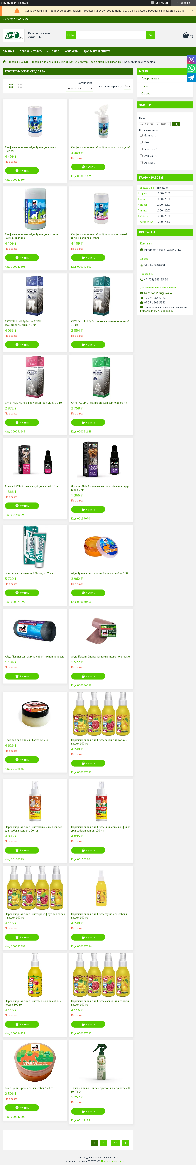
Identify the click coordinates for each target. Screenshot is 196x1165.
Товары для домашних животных (52, 62)
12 (115, 1143)
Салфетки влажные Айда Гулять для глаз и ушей (100, 147)
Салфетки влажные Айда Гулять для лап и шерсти (30, 149)
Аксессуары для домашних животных (98, 62)
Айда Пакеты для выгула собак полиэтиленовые (34, 656)
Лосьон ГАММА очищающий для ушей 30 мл (32, 486)
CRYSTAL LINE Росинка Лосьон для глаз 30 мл (99, 402)
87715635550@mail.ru (158, 293)
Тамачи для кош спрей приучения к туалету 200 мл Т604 (101, 1089)
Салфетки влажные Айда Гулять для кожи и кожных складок (31, 236)
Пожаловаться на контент (115, 1161)
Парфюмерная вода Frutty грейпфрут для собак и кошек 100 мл (35, 915)
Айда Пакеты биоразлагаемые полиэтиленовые (100, 656)
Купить (24, 170)
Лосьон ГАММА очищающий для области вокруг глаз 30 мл (100, 487)
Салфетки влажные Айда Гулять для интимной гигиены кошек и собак (99, 236)
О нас (55, 51)
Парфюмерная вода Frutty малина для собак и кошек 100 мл (100, 1002)
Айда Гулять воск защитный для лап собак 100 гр (101, 573)
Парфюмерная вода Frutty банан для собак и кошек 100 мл (99, 741)
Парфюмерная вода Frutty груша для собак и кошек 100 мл (99, 915)
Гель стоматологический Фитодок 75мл (29, 573)
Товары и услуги (31, 51)
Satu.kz (115, 1157)
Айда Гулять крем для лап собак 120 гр (29, 1088)
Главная (8, 51)
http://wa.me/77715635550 (157, 310)
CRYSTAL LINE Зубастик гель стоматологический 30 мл (100, 323)
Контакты (71, 51)
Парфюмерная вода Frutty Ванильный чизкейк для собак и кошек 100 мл (33, 828)
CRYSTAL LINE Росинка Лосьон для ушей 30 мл (33, 402)
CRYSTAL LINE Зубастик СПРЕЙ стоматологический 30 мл (23, 323)
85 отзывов (162, 2)
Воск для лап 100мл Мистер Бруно (26, 740)
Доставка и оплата (97, 51)
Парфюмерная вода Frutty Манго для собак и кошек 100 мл (33, 1002)
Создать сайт (8, 2)
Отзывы (146, 93)
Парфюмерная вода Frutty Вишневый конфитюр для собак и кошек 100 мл (101, 828)
